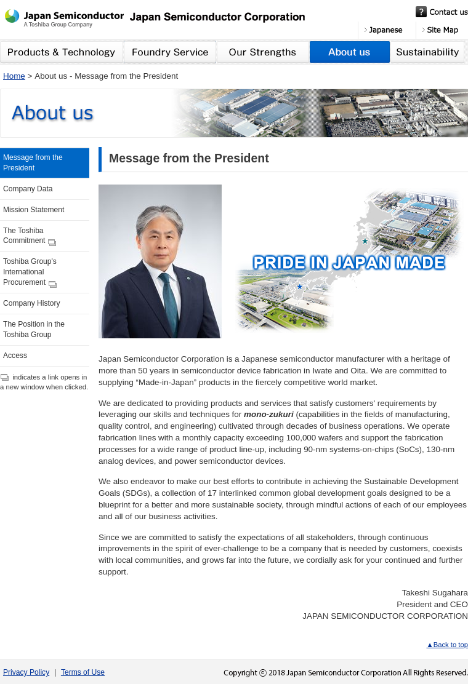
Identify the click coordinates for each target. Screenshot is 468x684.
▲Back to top (447, 644)
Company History (31, 303)
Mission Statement (33, 209)
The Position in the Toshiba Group (34, 329)
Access (15, 355)
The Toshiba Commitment (29, 236)
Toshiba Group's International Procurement (30, 272)
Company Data (28, 189)
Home (14, 76)
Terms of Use (83, 672)
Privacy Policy (26, 672)
